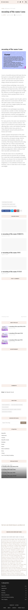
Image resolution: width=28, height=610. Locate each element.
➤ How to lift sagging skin (17, 551)
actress (3, 437)
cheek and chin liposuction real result (11, 563)
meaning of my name (10, 8)
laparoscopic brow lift (7, 567)
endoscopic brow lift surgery (9, 564)
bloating (3, 442)
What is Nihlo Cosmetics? (13, 573)
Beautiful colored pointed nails (15, 542)
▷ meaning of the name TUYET (11, 271)
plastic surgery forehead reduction (10, 570)
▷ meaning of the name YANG (16, 333)
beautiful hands (5, 439)
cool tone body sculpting (16, 404)
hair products (5, 407)
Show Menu (6, 2)
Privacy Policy (21, 607)
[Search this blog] (11, 423)
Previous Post (5, 316)
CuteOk (16, 605)
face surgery (14, 599)
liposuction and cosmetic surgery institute (11, 409)
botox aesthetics (5, 404)
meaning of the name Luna (8, 204)
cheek (2, 453)
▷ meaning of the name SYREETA (12, 234)
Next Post (23, 316)
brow (2, 450)
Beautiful (3, 433)
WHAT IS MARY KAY (16, 557)
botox (2, 446)
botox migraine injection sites (15, 561)
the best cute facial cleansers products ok (13, 525)
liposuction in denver (6, 411)
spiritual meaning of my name (9, 206)
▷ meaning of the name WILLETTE (17, 326)
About (9, 607)
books (2, 444)
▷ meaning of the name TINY (11, 252)
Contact (14, 607)
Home (2, 8)
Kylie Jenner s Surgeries (8, 552)
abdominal (3, 435)
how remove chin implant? (16, 565)
